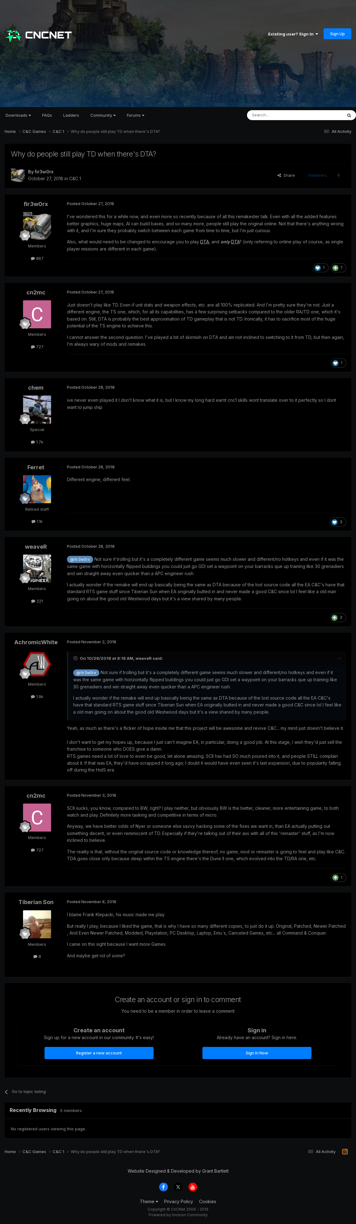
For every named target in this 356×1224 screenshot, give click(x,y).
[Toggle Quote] (76, 658)
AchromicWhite (36, 642)
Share (286, 175)
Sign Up (337, 33)
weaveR (36, 546)
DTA (204, 241)
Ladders (71, 115)
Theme (149, 1201)
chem (36, 387)
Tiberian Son (36, 902)
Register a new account (99, 1052)
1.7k (37, 441)
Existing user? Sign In (293, 33)
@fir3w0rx (80, 559)
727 (37, 346)
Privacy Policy (178, 1201)
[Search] (279, 115)
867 (37, 258)
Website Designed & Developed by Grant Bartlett (178, 1171)
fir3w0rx (44, 171)
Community (103, 115)
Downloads (18, 115)
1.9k (37, 696)
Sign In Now (257, 1052)
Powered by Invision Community (178, 1214)
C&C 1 (75, 178)
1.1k (37, 521)
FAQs (47, 115)
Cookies (207, 1201)
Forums (135, 115)
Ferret (35, 467)
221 (37, 600)
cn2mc (35, 292)
